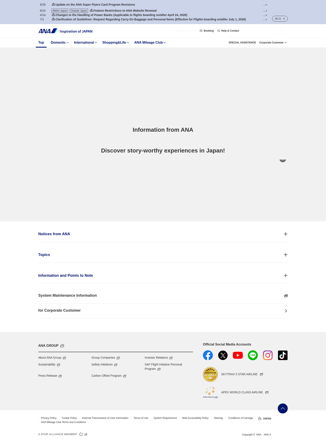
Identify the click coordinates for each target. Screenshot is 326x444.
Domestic (58, 42)
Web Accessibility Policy (195, 418)
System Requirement (165, 418)
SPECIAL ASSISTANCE (242, 42)
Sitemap (218, 418)
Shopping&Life (114, 42)
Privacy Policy (49, 418)
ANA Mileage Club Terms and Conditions (63, 422)
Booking (207, 30)
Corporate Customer (271, 42)
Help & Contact (228, 30)
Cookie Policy (69, 418)
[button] (265, 4)
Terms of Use (141, 418)
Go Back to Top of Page (283, 408)
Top (41, 42)
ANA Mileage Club (148, 42)
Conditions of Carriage (240, 418)
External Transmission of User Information (105, 418)
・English (184, 31)
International (84, 42)
